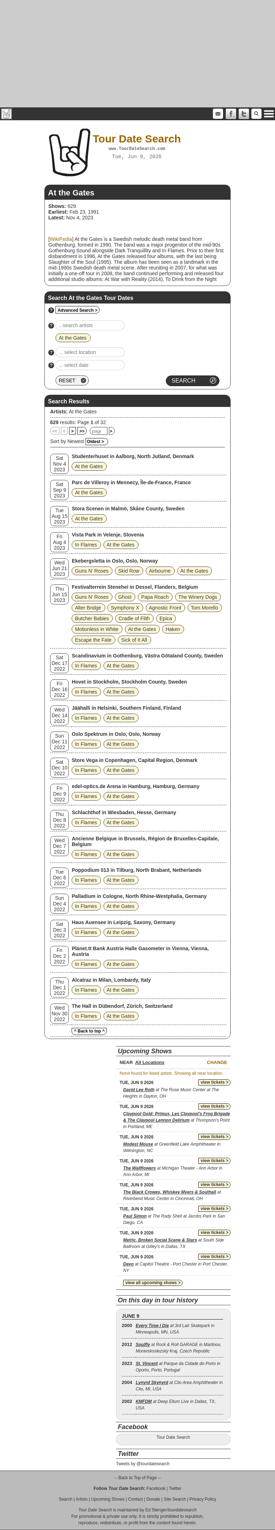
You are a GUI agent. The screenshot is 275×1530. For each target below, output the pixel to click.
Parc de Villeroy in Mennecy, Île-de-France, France (131, 482)
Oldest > (95, 441)
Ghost (124, 597)
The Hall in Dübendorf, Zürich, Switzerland (122, 1006)
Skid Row (128, 571)
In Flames (86, 545)
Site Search (175, 1499)
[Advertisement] (137, 54)
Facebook (155, 1488)
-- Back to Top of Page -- (137, 1477)
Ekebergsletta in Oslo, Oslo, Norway (115, 561)
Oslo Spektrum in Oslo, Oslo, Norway (116, 734)
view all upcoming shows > (152, 1282)
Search (65, 1499)
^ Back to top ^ (89, 1031)
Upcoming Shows (107, 1499)
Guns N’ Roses (91, 571)
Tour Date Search (173, 1437)
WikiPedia (61, 239)
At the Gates (83, 411)
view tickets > (214, 1082)
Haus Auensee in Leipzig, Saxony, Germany (123, 922)
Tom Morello (204, 608)
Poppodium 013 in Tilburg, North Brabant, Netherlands (136, 870)
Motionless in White (96, 629)
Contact (135, 1499)
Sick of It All (134, 640)
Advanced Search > (77, 310)
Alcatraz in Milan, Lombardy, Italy (111, 980)
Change (217, 1062)
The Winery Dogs (197, 597)
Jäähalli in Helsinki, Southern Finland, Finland (126, 708)
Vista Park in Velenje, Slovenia (108, 535)
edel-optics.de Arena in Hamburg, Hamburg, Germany (135, 786)
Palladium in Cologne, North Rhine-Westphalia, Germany (139, 896)
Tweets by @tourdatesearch (143, 1463)
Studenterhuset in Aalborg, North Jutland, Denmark (133, 456)
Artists (81, 1499)
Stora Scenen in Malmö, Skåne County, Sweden (128, 508)
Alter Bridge (88, 608)
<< (54, 431)
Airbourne (160, 571)
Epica (165, 618)
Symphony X (125, 608)
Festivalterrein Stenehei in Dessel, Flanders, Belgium (135, 587)
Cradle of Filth (134, 618)
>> (82, 431)
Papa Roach (155, 597)
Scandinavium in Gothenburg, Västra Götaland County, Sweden (147, 656)
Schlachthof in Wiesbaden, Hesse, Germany (124, 812)
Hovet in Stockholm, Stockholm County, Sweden (129, 682)
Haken (172, 629)
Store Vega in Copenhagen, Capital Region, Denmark (134, 760)
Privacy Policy (202, 1499)
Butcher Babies (92, 618)
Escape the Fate (93, 640)
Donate (153, 1499)
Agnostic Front (165, 608)
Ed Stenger (156, 1509)
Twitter (175, 1488)
